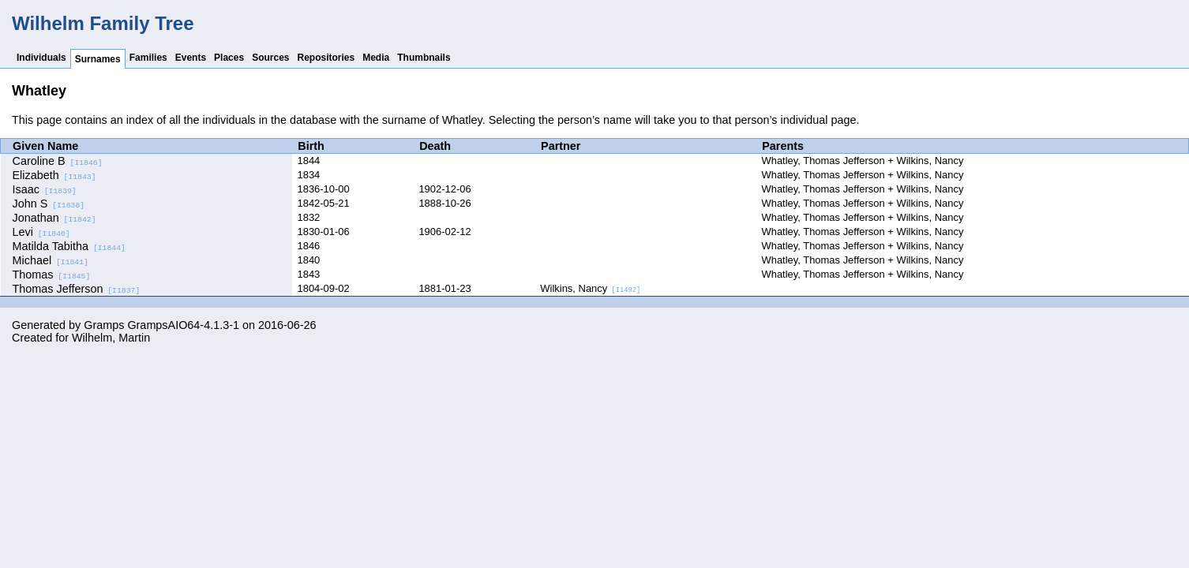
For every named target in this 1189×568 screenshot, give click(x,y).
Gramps (104, 325)
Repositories (326, 57)
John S (49, 203)
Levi (41, 232)
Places (229, 57)
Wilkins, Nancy (590, 288)
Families (148, 57)
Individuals (41, 57)
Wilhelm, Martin (111, 337)
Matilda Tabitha (69, 246)
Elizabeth (54, 175)
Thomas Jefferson (77, 288)
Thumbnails (423, 57)
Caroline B (58, 161)
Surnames (98, 59)
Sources (270, 57)
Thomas (52, 274)
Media (375, 57)
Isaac (45, 189)
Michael (50, 260)
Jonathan (54, 217)
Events (190, 57)
